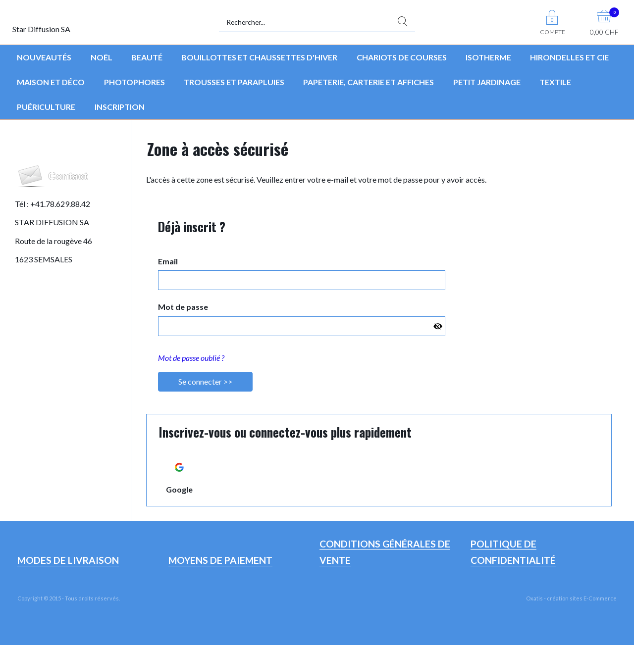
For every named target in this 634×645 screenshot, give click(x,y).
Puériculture (46, 106)
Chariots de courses (402, 57)
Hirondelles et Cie (569, 57)
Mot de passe (183, 306)
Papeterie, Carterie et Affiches (368, 82)
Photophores (134, 82)
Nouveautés (44, 57)
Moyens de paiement (220, 560)
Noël (101, 57)
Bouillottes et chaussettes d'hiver (259, 57)
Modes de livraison (68, 560)
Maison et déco (51, 82)
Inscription (120, 106)
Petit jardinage (487, 82)
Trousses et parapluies (234, 82)
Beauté (146, 57)
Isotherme (488, 57)
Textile (555, 82)
